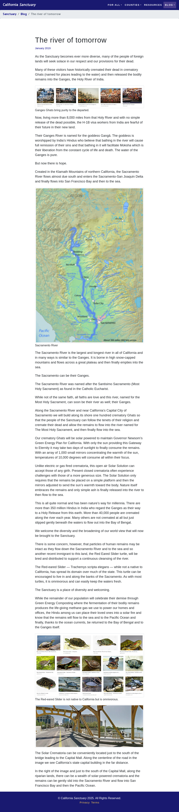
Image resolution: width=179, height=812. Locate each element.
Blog (24, 14)
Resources (153, 5)
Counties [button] (132, 5)
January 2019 (43, 48)
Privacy (85, 802)
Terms (95, 802)
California (19, 5)
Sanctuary (9, 14)
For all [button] (114, 5)
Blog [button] (169, 5)
